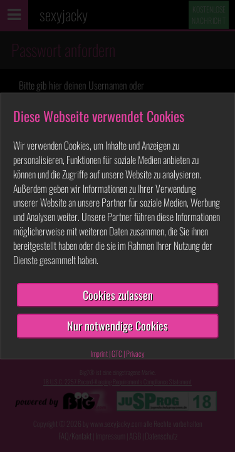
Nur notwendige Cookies (117, 325)
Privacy (135, 353)
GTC (117, 353)
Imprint (99, 353)
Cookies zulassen (118, 295)
